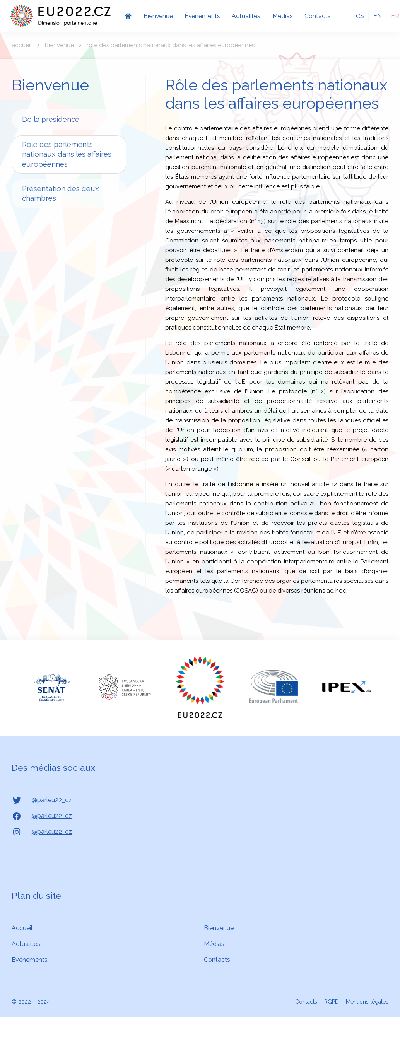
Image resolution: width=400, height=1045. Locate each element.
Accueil (22, 45)
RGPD (331, 1002)
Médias (214, 944)
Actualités (26, 944)
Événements (30, 959)
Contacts (217, 959)
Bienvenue (59, 45)
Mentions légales (367, 1002)
